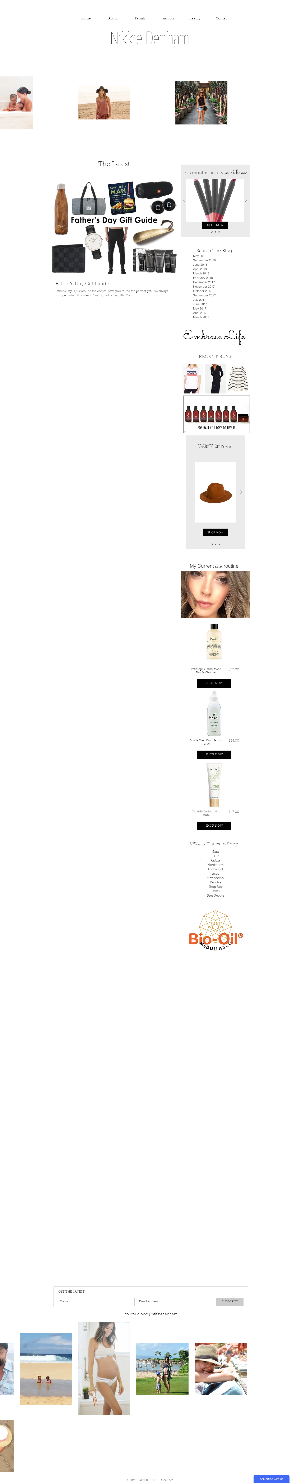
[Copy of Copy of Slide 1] (219, 231)
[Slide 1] (212, 232)
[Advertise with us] (272, 1479)
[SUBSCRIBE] (230, 1302)
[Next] (246, 200)
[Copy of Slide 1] (215, 231)
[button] (214, 683)
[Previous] (184, 200)
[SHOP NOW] (215, 225)
